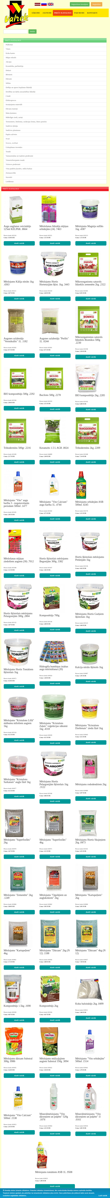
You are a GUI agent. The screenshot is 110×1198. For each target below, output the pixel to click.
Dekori (8, 70)
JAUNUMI (47, 13)
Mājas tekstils (11, 57)
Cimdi (8, 96)
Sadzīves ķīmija (12, 126)
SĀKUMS (36, 13)
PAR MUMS (79, 13)
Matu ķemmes (11, 113)
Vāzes (8, 49)
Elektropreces (11, 100)
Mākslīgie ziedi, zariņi (14, 117)
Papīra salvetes (11, 134)
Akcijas (8, 62)
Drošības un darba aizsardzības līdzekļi (20, 92)
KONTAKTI (92, 13)
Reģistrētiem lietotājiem (79, 4)
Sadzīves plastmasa (13, 130)
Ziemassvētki (11, 173)
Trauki (8, 151)
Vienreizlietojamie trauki (15, 160)
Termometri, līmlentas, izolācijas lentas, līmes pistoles (26, 122)
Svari (8, 139)
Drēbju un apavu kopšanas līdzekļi (19, 87)
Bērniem (9, 74)
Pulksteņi (9, 45)
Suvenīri (9, 177)
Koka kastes (10, 53)
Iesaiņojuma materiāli (14, 104)
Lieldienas (10, 181)
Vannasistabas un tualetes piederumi (19, 156)
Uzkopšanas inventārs (14, 147)
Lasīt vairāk (102, 1195)
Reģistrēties (97, 4)
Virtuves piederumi (13, 164)
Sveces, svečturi (12, 143)
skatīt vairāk (19, 243)
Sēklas (8, 83)
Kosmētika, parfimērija (14, 66)
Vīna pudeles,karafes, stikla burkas (19, 169)
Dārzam (9, 79)
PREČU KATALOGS (62, 13)
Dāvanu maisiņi (12, 109)
